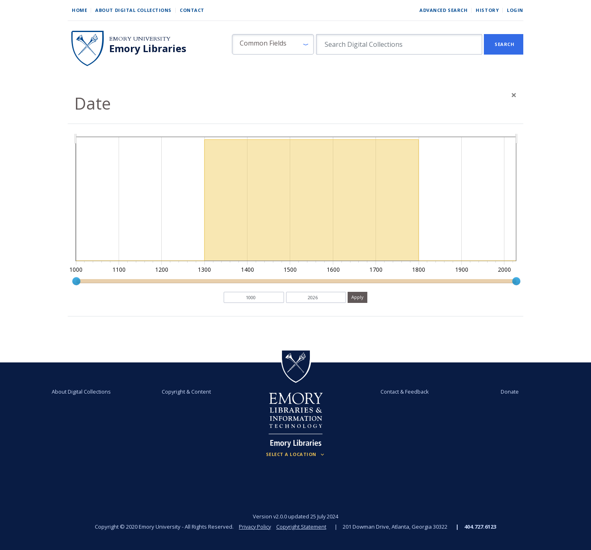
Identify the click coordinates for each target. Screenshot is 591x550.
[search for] (399, 44)
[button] (273, 44)
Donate (506, 391)
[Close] (513, 94)
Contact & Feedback (403, 391)
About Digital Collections (133, 10)
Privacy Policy (254, 526)
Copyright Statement (302, 526)
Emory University (139, 39)
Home (79, 10)
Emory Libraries (147, 48)
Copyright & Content (187, 391)
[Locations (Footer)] (295, 454)
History (487, 10)
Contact (192, 10)
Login (515, 10)
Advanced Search (443, 10)
